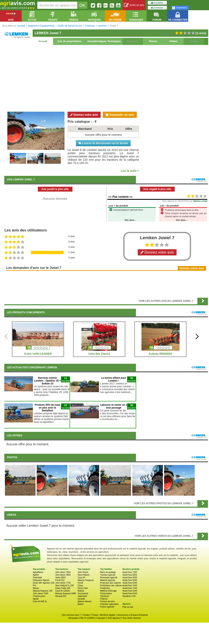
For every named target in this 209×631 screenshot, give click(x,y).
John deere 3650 (63, 575)
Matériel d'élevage (108, 591)
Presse (95, 615)
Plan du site (127, 607)
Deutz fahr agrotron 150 (43, 583)
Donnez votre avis (84, 114)
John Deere (83, 572)
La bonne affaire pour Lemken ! (113, 379)
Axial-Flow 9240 (129, 580)
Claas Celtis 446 (62, 588)
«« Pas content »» (120, 196)
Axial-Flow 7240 (129, 585)
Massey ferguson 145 (42, 591)
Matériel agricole (107, 580)
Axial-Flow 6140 (129, 591)
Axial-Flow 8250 (129, 575)
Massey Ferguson (86, 580)
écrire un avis (134, 5)
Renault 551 (60, 596)
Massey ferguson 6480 (65, 593)
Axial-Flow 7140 (129, 588)
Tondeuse (104, 596)
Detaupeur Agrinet (41, 580)
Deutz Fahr (83, 588)
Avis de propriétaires (69, 41)
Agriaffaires (38, 572)
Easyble (81, 599)
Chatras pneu (39, 596)
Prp (34, 585)
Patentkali (37, 577)
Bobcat (81, 591)
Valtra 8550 (60, 577)
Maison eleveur (85, 601)
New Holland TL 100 (64, 585)
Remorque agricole (108, 577)
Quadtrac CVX (129, 596)
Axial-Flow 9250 (129, 577)
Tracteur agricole (107, 575)
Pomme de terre (107, 601)
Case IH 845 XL (40, 601)
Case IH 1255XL (62, 591)
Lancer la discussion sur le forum (103, 143)
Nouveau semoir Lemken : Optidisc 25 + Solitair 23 (47, 380)
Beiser (80, 604)
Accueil (43, 41)
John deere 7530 (40, 593)
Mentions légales (108, 615)
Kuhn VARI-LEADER (38, 353)
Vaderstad (82, 596)
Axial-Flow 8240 (129, 583)
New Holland (83, 575)
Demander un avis (120, 114)
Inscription (157, 2)
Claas (80, 585)
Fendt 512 (59, 580)
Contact (86, 615)
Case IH (81, 577)
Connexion (157, 7)
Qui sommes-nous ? (71, 615)
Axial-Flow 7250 (129, 572)
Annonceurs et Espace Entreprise (132, 615)
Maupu (36, 588)
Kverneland (83, 593)
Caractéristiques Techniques (104, 41)
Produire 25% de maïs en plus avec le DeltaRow (47, 407)
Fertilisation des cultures (111, 585)
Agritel (36, 575)
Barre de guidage (108, 572)
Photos (153, 41)
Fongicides (105, 588)
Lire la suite (130, 170)
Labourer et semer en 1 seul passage (113, 406)
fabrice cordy (200, 201)
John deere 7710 (63, 583)
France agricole (107, 607)
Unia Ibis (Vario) (99, 353)
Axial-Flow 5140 (129, 593)
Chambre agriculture (109, 604)
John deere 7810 (63, 572)
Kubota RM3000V (160, 353)
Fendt (80, 583)
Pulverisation (106, 593)
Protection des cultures (110, 583)
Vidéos (173, 41)
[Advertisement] (106, 77)
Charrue (103, 599)
